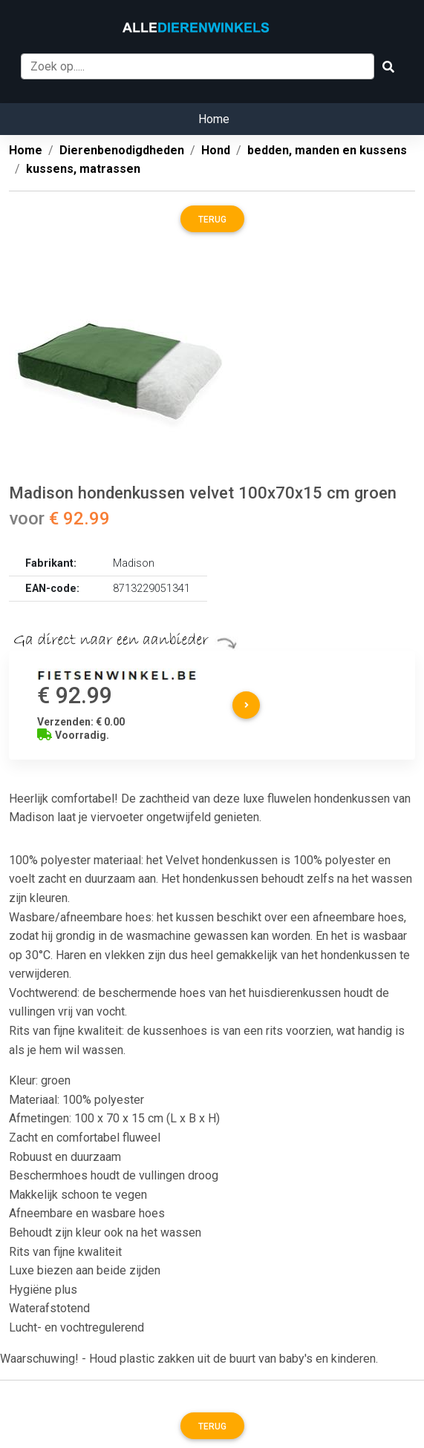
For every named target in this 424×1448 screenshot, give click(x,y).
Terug (212, 219)
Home (213, 119)
